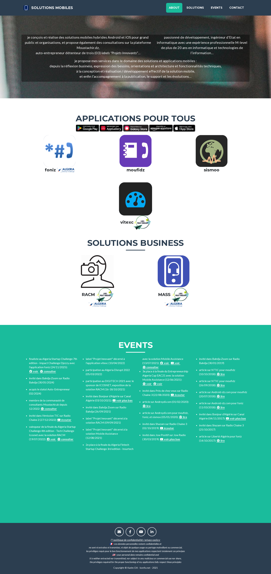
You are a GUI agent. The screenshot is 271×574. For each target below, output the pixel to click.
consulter (48, 371)
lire (146, 405)
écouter (64, 419)
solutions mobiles (58, 9)
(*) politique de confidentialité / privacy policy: (135, 539)
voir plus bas (122, 400)
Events (216, 9)
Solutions (195, 9)
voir (34, 371)
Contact (236, 9)
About (174, 9)
